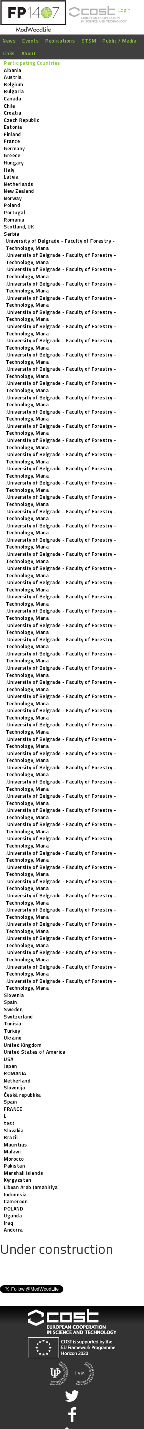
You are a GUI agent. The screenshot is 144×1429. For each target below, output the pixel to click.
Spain (10, 1002)
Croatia (13, 113)
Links (9, 53)
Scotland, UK (19, 226)
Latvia (11, 177)
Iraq (8, 1223)
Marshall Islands (23, 1173)
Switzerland (18, 1016)
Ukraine (13, 1037)
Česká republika (22, 1095)
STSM (88, 40)
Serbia (11, 234)
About (29, 53)
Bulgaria (14, 91)
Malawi (12, 1151)
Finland (12, 134)
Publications (60, 40)
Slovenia (14, 995)
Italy (9, 170)
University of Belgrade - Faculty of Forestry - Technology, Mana (60, 244)
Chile (9, 106)
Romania (14, 219)
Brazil (11, 1137)
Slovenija (14, 1087)
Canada (12, 98)
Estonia (13, 127)
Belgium (13, 84)
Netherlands (18, 184)
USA (9, 1059)
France (12, 141)
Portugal (14, 212)
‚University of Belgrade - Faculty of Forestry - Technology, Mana (61, 258)
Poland (12, 205)
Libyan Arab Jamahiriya (31, 1187)
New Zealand (19, 191)
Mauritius (15, 1144)
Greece (12, 155)
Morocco (14, 1159)
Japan (10, 1066)
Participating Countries (32, 63)
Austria (13, 77)
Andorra (13, 1230)
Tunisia (13, 1023)
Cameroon (16, 1201)
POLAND (13, 1208)
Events (30, 40)
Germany (14, 148)
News (9, 40)
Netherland (17, 1080)
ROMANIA (15, 1073)
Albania (13, 70)
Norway (13, 198)
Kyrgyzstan (17, 1180)
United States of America (34, 1052)
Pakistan (14, 1165)
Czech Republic (21, 120)
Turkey (12, 1031)
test (9, 1123)
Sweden (13, 1009)
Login (124, 10)
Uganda (13, 1215)
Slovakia (13, 1130)
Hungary (14, 162)
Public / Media (119, 40)
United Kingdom (22, 1045)
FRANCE (13, 1109)
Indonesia (15, 1194)
